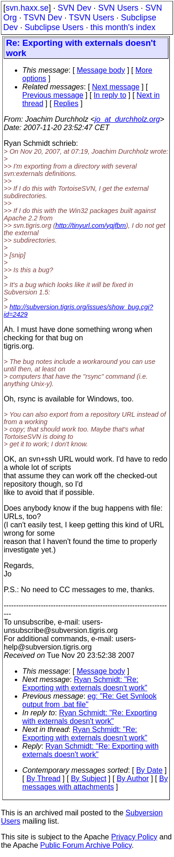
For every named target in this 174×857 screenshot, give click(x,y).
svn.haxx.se (27, 8)
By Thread (43, 778)
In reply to (110, 95)
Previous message (53, 95)
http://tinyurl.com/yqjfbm (90, 225)
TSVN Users (91, 17)
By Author (132, 778)
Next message (115, 87)
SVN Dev (74, 8)
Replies (66, 103)
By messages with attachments (95, 783)
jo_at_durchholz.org (127, 119)
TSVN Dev (43, 17)
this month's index (122, 27)
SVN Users (118, 8)
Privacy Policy (134, 837)
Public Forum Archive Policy (86, 845)
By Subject (88, 778)
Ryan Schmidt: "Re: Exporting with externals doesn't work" (84, 684)
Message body (101, 70)
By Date (149, 770)
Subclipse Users (54, 27)
